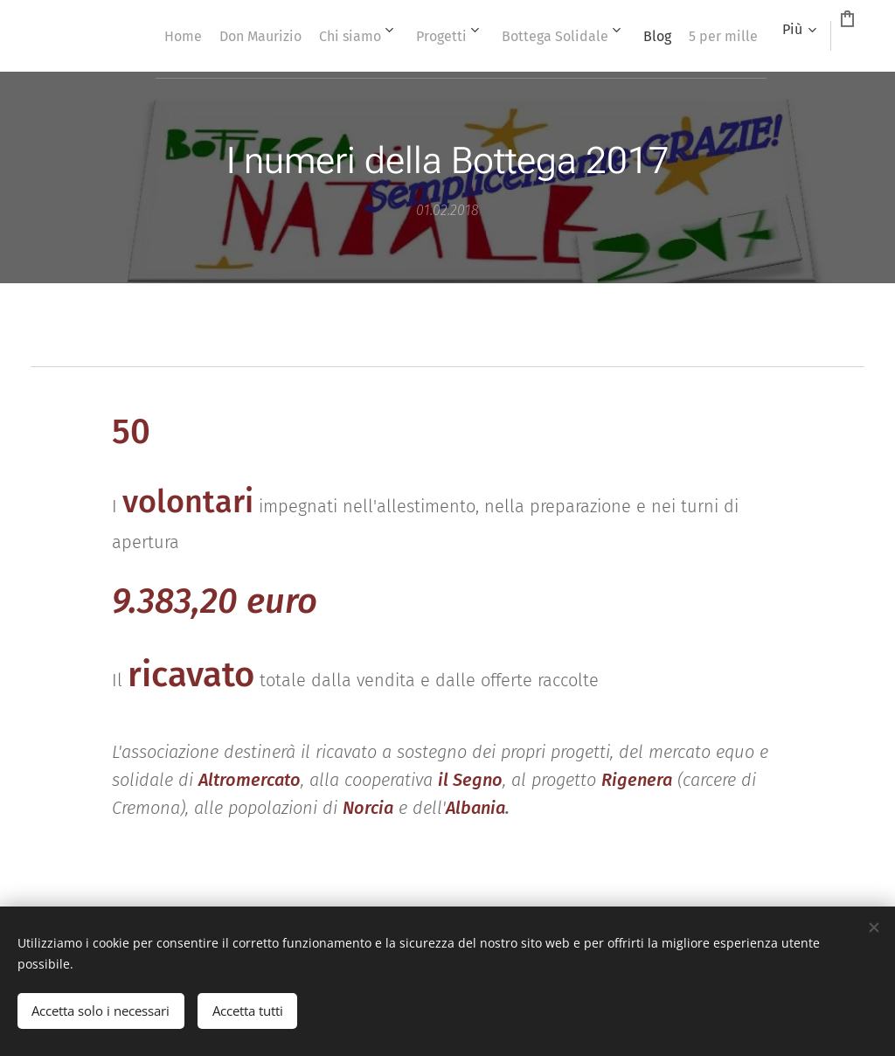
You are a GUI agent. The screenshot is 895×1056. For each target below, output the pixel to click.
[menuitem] (142, 36)
